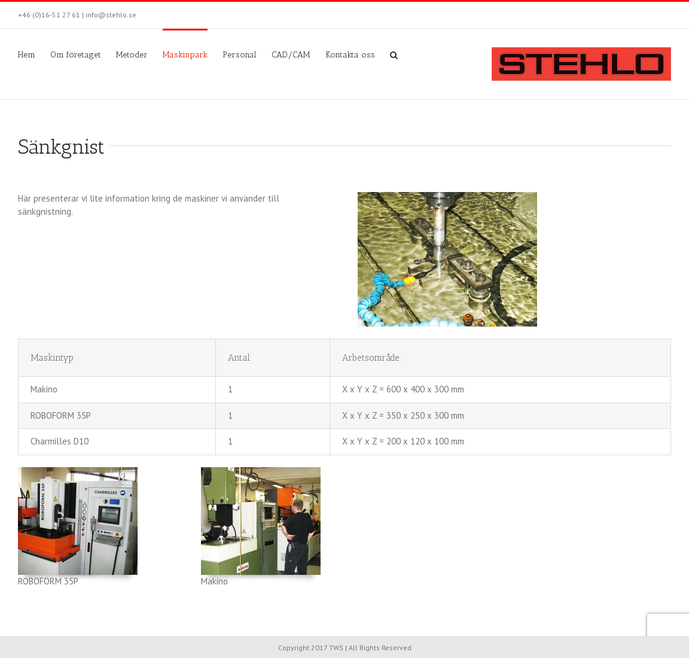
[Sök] (394, 54)
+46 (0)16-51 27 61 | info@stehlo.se (77, 14)
